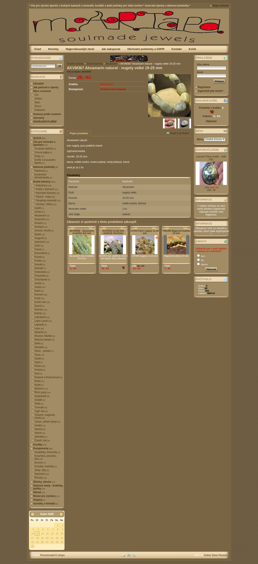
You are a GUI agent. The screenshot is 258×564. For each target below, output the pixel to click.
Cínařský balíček (45, 148)
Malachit (40, 332)
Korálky (39, 444)
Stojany (39, 499)
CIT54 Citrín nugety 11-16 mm (144, 232)
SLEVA (39, 138)
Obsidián (40, 347)
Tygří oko (41, 411)
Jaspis (40, 287)
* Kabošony (42, 185)
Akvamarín (41, 215)
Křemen (40, 309)
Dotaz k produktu (178, 133)
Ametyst (40, 226)
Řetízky (40, 477)
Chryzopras (42, 279)
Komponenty (42, 448)
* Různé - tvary (44, 196)
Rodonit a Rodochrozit (48, 377)
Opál (38, 362)
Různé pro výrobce (46, 496)
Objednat (211, 121)
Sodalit (39, 399)
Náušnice (41, 473)
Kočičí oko (42, 302)
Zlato (37, 102)
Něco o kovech (42, 91)
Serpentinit (41, 396)
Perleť (39, 366)
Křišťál (40, 313)
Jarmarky (38, 117)
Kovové (40, 462)
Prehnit (39, 369)
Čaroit (39, 249)
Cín (36, 94)
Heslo (200, 72)
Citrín (38, 245)
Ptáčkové (41, 170)
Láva (39, 328)
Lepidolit (40, 324)
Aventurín (41, 241)
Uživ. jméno (203, 64)
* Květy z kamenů (46, 189)
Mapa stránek (220, 5)
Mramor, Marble (44, 335)
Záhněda (40, 436)
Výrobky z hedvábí (45, 503)
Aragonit (40, 238)
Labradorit (42, 317)
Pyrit (38, 373)
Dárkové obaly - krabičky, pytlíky (48, 487)
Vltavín (39, 432)
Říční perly (42, 392)
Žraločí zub (42, 440)
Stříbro (38, 98)
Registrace (204, 87)
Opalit (39, 358)
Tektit (38, 403)
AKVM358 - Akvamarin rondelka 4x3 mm (82, 232)
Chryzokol (41, 275)
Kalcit (38, 290)
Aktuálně (38, 83)
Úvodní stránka (75, 63)
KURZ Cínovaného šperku (45, 161)
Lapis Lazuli (43, 320)
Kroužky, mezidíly (45, 466)
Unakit (40, 425)
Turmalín (40, 407)
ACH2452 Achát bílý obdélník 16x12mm (113, 232)
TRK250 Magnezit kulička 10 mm (176, 232)
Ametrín (40, 223)
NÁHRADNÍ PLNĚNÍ (44, 121)
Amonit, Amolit (43, 230)
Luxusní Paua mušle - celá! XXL (211, 158)
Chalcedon (41, 272)
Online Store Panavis (215, 555)
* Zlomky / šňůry (45, 204)
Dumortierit (42, 253)
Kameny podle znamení (47, 114)
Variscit (39, 429)
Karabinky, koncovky (47, 452)
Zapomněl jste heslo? (210, 90)
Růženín (41, 388)
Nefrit (38, 343)
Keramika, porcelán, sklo (45, 457)
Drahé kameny (44, 181)
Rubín (39, 381)
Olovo (37, 106)
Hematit (40, 268)
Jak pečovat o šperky (45, 87)
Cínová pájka (43, 152)
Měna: (200, 139)
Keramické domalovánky (43, 176)
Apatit (39, 208)
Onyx (39, 354)
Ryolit (39, 384)
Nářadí (39, 492)
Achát (39, 211)
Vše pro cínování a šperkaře (44, 143)
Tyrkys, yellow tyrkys (47, 421)
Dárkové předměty (45, 167)
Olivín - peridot (44, 351)
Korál (39, 298)
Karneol (40, 294)
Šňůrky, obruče (44, 481)
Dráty (39, 156)
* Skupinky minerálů (47, 200)
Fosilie (40, 260)
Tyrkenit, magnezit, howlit (45, 416)
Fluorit (39, 256)
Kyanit (39, 305)
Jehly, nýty (41, 470)
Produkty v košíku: (211, 107)
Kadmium (39, 109)
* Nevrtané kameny (47, 192)
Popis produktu (79, 133)
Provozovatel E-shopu (52, 555)
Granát (39, 264)
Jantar (39, 283)
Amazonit (41, 219)
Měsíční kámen (44, 339)
